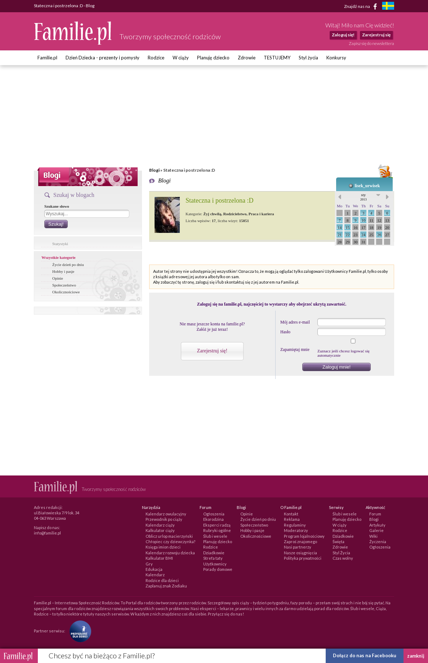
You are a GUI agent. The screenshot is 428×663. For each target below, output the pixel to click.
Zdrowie (246, 57)
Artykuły (377, 525)
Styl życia (308, 57)
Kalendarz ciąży (160, 525)
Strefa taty (213, 558)
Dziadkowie (213, 552)
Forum (375, 513)
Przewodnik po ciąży (164, 519)
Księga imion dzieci (163, 547)
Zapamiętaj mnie (294, 349)
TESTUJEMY (277, 57)
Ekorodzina (213, 519)
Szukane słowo (56, 206)
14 (340, 227)
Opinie (57, 278)
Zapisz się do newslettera (371, 43)
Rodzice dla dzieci (162, 580)
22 (347, 235)
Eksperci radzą (217, 525)
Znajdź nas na (362, 6)
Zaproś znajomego (300, 541)
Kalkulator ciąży (160, 530)
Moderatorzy (296, 530)
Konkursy (336, 57)
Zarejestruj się (376, 34)
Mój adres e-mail (295, 322)
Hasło (285, 331)
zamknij (415, 656)
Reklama (292, 519)
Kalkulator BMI (159, 558)
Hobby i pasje (63, 271)
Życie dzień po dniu (68, 264)
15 (347, 227)
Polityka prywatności (302, 558)
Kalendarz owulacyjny (166, 513)
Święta (338, 541)
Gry (149, 563)
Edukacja (154, 569)
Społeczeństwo (64, 285)
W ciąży (181, 57)
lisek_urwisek (367, 185)
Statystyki (60, 244)
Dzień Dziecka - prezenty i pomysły (102, 57)
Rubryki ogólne (217, 530)
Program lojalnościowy (304, 536)
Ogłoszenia (213, 513)
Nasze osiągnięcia (300, 552)
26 (379, 235)
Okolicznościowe (66, 292)
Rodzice (156, 57)
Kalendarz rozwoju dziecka (170, 552)
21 (340, 235)
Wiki (373, 536)
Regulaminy (295, 525)
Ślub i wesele (215, 536)
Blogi (154, 170)
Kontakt (291, 513)
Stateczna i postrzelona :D (219, 200)
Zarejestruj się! (212, 350)
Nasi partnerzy (297, 547)
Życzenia (377, 541)
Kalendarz (155, 574)
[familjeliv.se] (388, 7)
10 (363, 220)
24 (363, 235)
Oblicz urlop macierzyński (169, 536)
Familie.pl (47, 57)
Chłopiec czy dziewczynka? (170, 541)
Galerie (376, 530)
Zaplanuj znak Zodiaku (166, 585)
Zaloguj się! (343, 34)
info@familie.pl (47, 533)
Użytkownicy (215, 563)
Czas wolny (343, 558)
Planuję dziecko (213, 57)
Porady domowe (217, 569)
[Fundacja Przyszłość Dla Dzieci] (78, 630)
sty (363, 197)
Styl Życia (341, 552)
